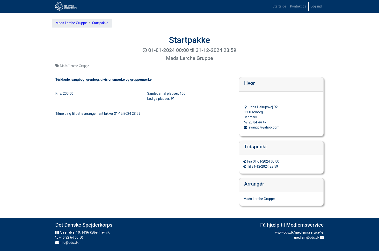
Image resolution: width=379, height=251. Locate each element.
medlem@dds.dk (309, 237)
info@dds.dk (67, 242)
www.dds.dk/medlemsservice (299, 232)
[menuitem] (279, 6)
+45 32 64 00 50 (69, 237)
